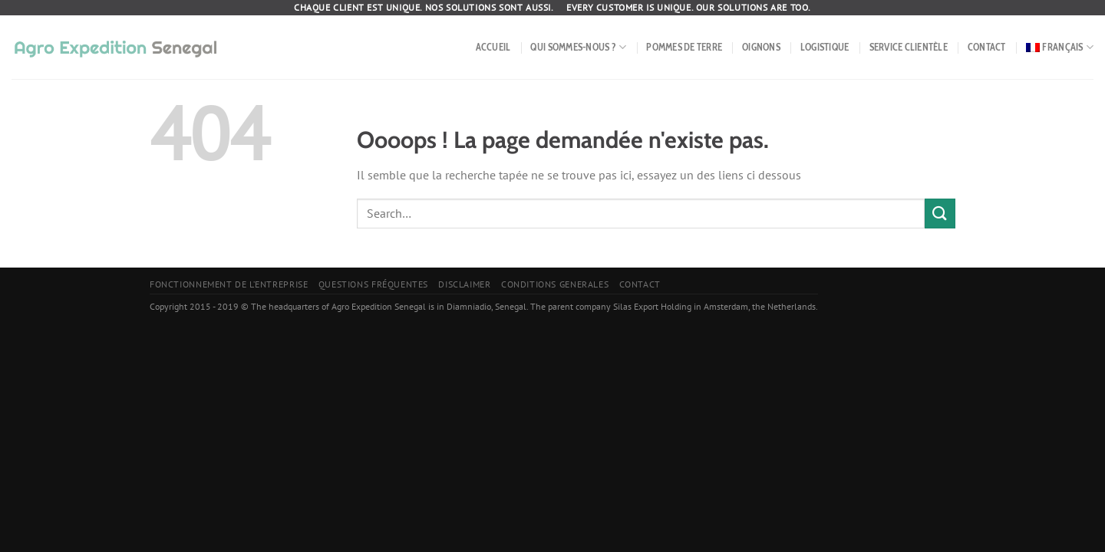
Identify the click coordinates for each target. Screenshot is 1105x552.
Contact (987, 47)
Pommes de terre (684, 47)
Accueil (493, 47)
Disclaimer (464, 284)
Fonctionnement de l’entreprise (229, 284)
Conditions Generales (555, 284)
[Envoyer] (940, 213)
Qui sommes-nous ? (578, 47)
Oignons (761, 47)
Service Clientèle (908, 47)
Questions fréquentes (373, 284)
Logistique (824, 47)
